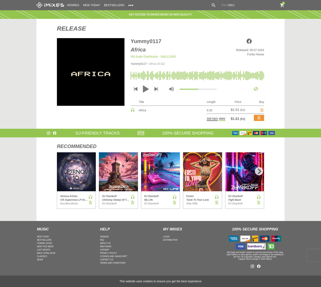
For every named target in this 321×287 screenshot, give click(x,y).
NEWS (40, 260)
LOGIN (166, 237)
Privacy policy (108, 253)
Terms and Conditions (112, 263)
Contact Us (106, 260)
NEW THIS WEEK (45, 246)
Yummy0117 (146, 41)
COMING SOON (44, 243)
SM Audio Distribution (144, 56)
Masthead (106, 246)
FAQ (102, 240)
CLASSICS (42, 256)
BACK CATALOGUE (46, 253)
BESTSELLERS (114, 5)
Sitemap (104, 250)
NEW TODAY (91, 5)
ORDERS (104, 237)
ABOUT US (105, 243)
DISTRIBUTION (170, 240)
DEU (231, 5)
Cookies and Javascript (113, 256)
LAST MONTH (43, 250)
